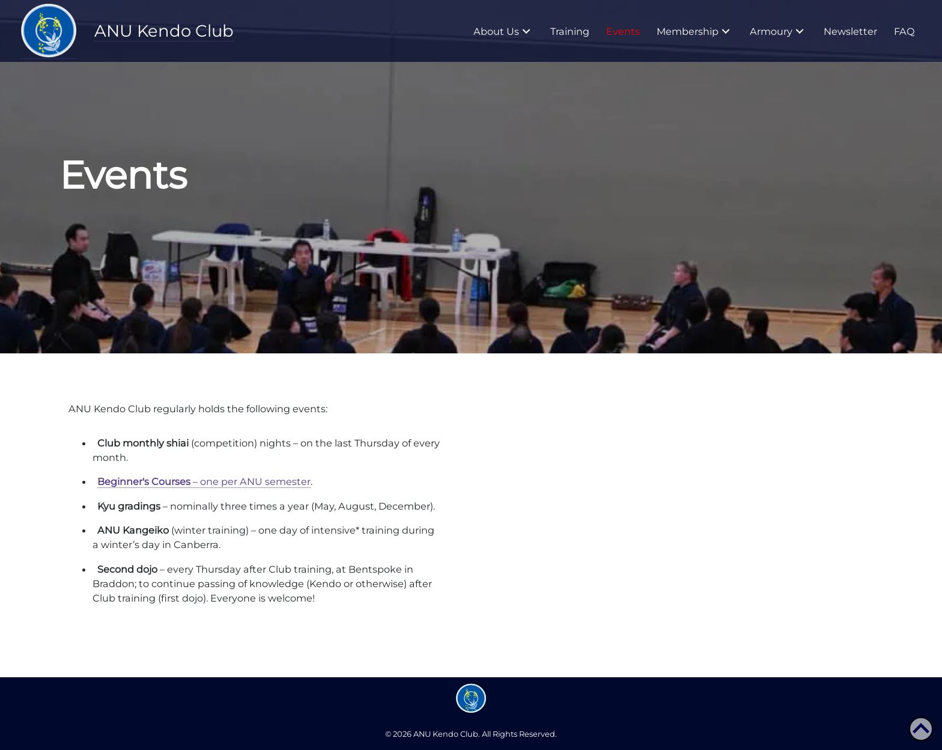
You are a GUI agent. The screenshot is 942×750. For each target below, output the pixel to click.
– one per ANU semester (204, 481)
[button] (526, 31)
